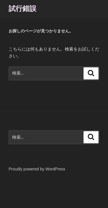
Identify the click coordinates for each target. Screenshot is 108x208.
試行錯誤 (22, 8)
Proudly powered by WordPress (37, 169)
